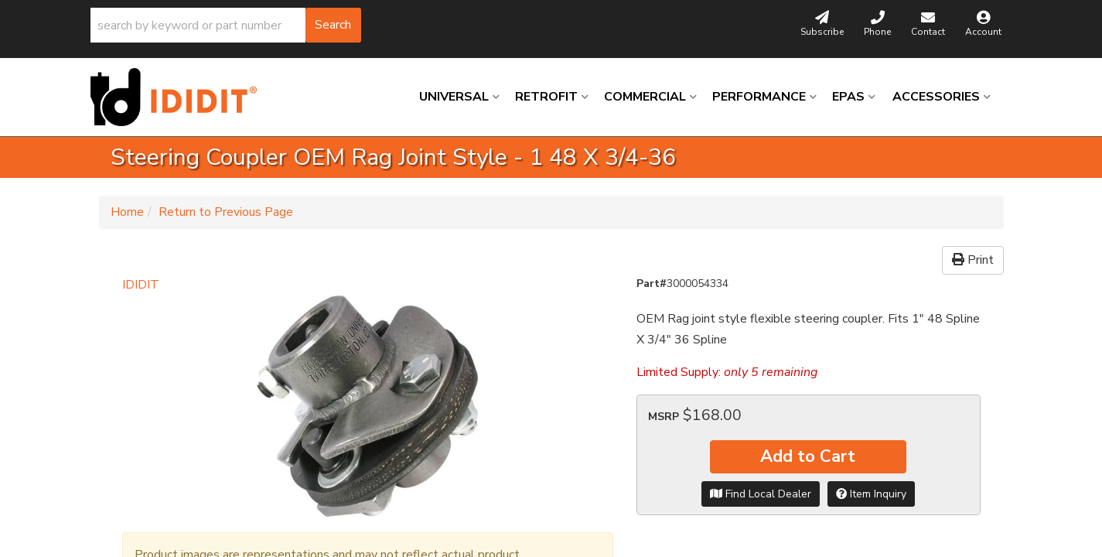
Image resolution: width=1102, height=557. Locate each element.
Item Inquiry (871, 494)
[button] (225, 25)
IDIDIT (140, 284)
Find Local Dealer (760, 494)
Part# (651, 283)
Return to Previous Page (226, 211)
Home (127, 211)
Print (973, 259)
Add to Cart (807, 456)
